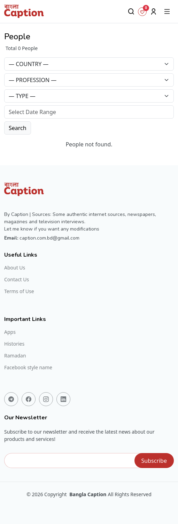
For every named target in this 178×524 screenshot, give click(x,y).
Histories (14, 343)
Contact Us (16, 279)
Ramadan (15, 355)
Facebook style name (28, 367)
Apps (10, 332)
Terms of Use (19, 291)
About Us (14, 267)
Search (17, 128)
